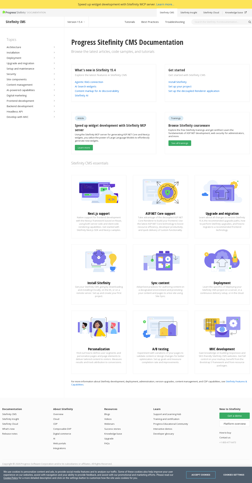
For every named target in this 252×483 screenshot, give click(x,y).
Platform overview (235, 423)
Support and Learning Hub (167, 414)
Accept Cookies (201, 474)
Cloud (56, 419)
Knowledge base (236, 12)
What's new (8, 428)
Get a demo (235, 415)
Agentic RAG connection (89, 82)
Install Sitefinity (177, 82)
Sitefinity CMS (167, 12)
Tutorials (129, 22)
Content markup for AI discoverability (97, 91)
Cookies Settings (233, 474)
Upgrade (109, 438)
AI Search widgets (85, 86)
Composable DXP (62, 428)
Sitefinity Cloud (211, 12)
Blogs (107, 414)
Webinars (109, 423)
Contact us (225, 437)
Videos (108, 419)
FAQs (107, 443)
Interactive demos (162, 428)
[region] (126, 475)
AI (54, 438)
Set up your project (180, 86)
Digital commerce (62, 433)
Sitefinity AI (81, 95)
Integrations (59, 448)
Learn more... (165, 4)
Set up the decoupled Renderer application (193, 91)
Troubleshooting (175, 22)
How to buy (225, 432)
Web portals (59, 443)
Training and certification (166, 419)
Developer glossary (163, 433)
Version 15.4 (76, 22)
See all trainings (179, 143)
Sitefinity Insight (188, 12)
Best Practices (150, 22)
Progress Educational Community (170, 423)
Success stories (112, 428)
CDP (55, 423)
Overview (58, 414)
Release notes (10, 433)
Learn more (84, 147)
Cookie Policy (10, 478)
